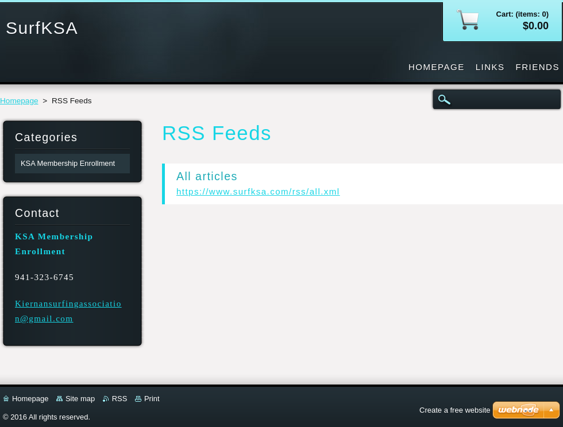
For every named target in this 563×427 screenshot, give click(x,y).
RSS (120, 398)
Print (152, 398)
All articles (207, 176)
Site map (80, 398)
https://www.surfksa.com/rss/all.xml (258, 191)
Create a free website (455, 410)
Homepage (19, 100)
